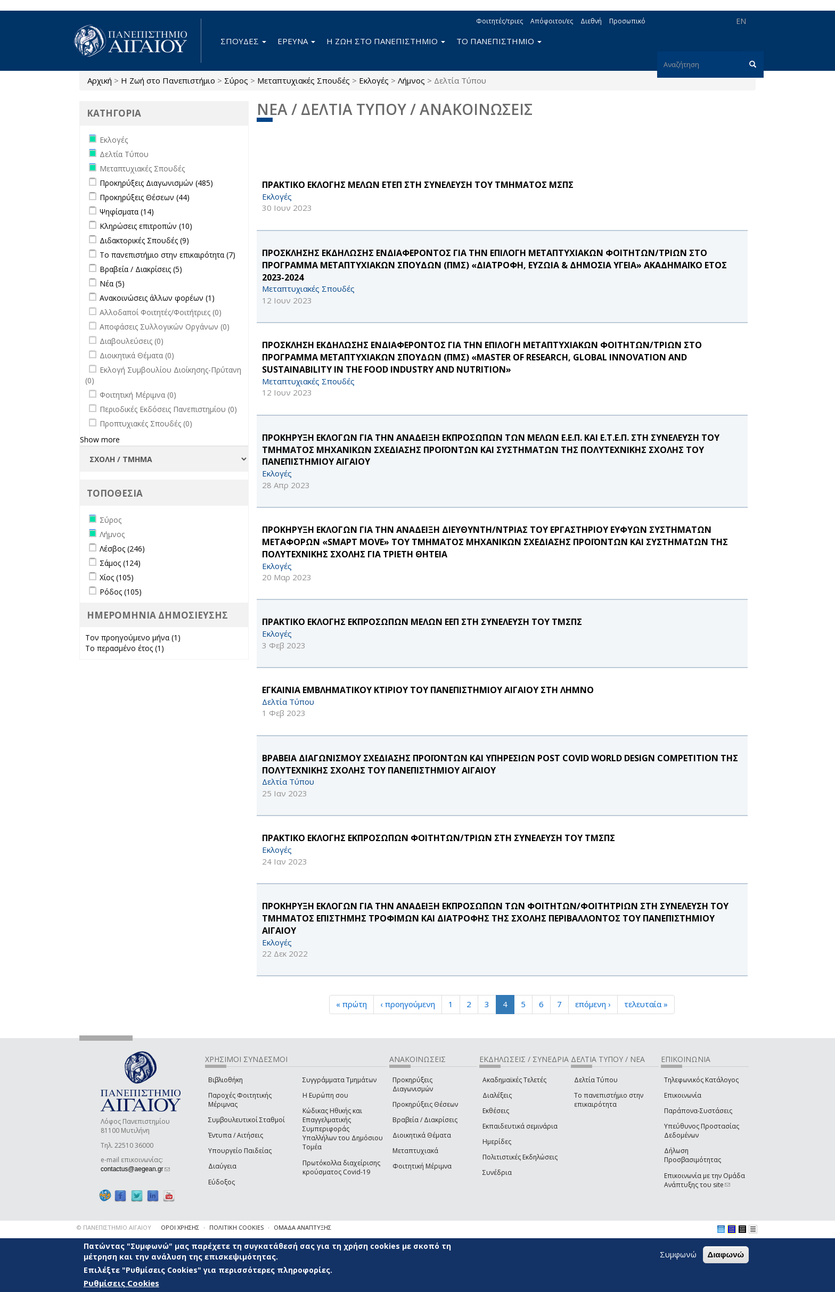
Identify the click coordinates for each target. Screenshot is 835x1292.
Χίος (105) (117, 577)
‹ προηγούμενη (407, 1004)
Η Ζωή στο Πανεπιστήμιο (168, 80)
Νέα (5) (112, 283)
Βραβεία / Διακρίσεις (424, 1119)
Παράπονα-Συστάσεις (698, 1110)
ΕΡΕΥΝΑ (296, 41)
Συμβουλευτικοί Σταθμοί (246, 1119)
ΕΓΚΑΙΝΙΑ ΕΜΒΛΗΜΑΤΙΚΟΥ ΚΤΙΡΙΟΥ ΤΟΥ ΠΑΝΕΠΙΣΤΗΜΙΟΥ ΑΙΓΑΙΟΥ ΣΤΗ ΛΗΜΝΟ (428, 690)
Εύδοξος (221, 1182)
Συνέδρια (497, 1172)
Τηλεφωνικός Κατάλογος (701, 1079)
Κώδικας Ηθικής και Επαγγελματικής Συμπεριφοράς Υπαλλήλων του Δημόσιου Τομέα (342, 1129)
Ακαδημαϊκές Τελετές (514, 1079)
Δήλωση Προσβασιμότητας (692, 1155)
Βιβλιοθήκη (225, 1079)
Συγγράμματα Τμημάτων (339, 1079)
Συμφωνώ (678, 1254)
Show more (100, 439)
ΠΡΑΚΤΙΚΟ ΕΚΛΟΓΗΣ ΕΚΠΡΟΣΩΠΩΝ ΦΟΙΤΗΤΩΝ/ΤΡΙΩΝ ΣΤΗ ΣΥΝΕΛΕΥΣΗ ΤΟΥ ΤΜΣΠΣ (438, 838)
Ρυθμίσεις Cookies (121, 1283)
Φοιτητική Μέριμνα (422, 1166)
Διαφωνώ (726, 1254)
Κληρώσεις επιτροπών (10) (146, 226)
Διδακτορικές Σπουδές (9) (144, 240)
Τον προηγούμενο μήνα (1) (133, 637)
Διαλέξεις (497, 1095)
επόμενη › (593, 1004)
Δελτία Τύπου (596, 1079)
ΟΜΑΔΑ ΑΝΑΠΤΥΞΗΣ (302, 1227)
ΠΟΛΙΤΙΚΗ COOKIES (236, 1227)
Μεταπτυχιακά (415, 1150)
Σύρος (236, 80)
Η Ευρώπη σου (325, 1095)
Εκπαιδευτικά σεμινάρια (520, 1126)
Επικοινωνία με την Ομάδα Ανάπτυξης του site (704, 1180)
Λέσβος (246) (122, 549)
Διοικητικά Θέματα (421, 1135)
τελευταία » (646, 1004)
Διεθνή (591, 21)
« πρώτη (351, 1004)
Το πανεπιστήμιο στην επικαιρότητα (608, 1100)
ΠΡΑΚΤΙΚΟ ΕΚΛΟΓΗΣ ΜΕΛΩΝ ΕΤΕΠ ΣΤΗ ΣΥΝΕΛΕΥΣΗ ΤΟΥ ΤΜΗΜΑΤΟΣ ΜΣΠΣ (418, 185)
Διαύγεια (222, 1166)
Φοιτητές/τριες (499, 21)
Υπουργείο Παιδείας (240, 1150)
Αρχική (99, 80)
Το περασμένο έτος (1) (124, 648)
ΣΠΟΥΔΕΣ (243, 41)
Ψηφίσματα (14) (127, 212)
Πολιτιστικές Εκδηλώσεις (520, 1157)
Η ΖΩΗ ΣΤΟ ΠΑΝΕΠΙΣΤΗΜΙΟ (385, 41)
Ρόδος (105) (121, 592)
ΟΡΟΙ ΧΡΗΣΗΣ (180, 1227)
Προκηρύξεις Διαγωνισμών (412, 1084)
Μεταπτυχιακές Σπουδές (303, 80)
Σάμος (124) (120, 563)
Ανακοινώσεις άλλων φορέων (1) (157, 298)
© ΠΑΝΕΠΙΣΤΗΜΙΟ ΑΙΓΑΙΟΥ (114, 1227)
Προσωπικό (627, 21)
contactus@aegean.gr (135, 1169)
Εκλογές (374, 80)
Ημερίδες (496, 1141)
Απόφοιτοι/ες (551, 21)
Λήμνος (411, 80)
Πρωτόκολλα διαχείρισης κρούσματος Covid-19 (341, 1167)
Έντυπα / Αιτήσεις (235, 1135)
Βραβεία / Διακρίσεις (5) (141, 269)
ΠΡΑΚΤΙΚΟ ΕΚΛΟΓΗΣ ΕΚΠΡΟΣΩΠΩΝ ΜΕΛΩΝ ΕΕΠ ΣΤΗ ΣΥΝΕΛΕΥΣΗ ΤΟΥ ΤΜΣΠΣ (422, 622)
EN (741, 21)
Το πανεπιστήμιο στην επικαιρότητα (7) (167, 255)
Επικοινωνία (682, 1095)
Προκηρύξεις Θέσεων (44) (145, 197)
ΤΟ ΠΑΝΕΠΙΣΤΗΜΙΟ (499, 41)
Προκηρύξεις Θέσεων (425, 1104)
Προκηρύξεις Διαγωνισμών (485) (156, 183)
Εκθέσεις (495, 1110)
